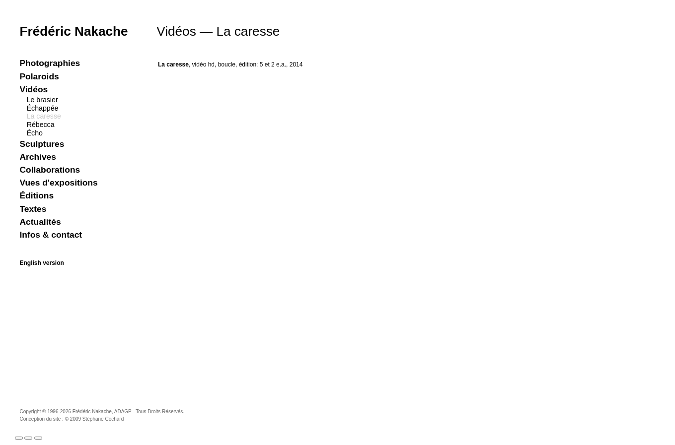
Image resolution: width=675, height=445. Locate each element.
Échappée (43, 108)
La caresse (44, 116)
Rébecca (41, 124)
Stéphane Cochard (103, 419)
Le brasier (42, 100)
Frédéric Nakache (74, 31)
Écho (35, 133)
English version (42, 262)
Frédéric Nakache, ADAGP (102, 411)
